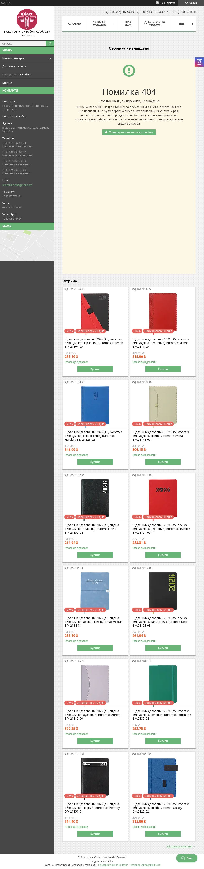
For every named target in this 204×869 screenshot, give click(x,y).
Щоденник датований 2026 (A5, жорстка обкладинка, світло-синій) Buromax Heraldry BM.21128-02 (93, 435)
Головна (74, 23)
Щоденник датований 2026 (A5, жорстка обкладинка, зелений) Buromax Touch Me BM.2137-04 (161, 714)
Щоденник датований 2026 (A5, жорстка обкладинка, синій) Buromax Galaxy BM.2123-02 (161, 807)
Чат (186, 858)
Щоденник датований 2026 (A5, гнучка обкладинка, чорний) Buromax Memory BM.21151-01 (92, 807)
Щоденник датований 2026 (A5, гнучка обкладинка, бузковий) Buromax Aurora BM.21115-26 (93, 714)
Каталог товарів (13, 58)
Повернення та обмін (16, 74)
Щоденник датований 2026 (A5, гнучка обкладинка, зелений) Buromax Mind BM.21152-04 (92, 528)
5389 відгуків (168, 2)
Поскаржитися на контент (113, 865)
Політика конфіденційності (145, 865)
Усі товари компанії (179, 846)
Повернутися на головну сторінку (131, 132)
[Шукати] (50, 43)
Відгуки (7, 82)
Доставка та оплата (154, 23)
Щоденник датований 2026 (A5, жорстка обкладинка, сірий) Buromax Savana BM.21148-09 (161, 435)
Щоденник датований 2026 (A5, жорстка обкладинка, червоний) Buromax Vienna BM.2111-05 (161, 343)
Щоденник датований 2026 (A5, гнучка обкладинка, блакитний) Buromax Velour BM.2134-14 (93, 621)
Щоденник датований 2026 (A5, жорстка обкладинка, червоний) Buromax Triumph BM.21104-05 (94, 343)
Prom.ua (121, 857)
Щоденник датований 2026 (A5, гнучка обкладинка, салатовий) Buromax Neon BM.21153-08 (160, 621)
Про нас (128, 23)
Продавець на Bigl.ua (102, 861)
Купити (95, 369)
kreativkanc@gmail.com (17, 185)
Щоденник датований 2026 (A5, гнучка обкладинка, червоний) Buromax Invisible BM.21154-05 (161, 528)
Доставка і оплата (14, 66)
